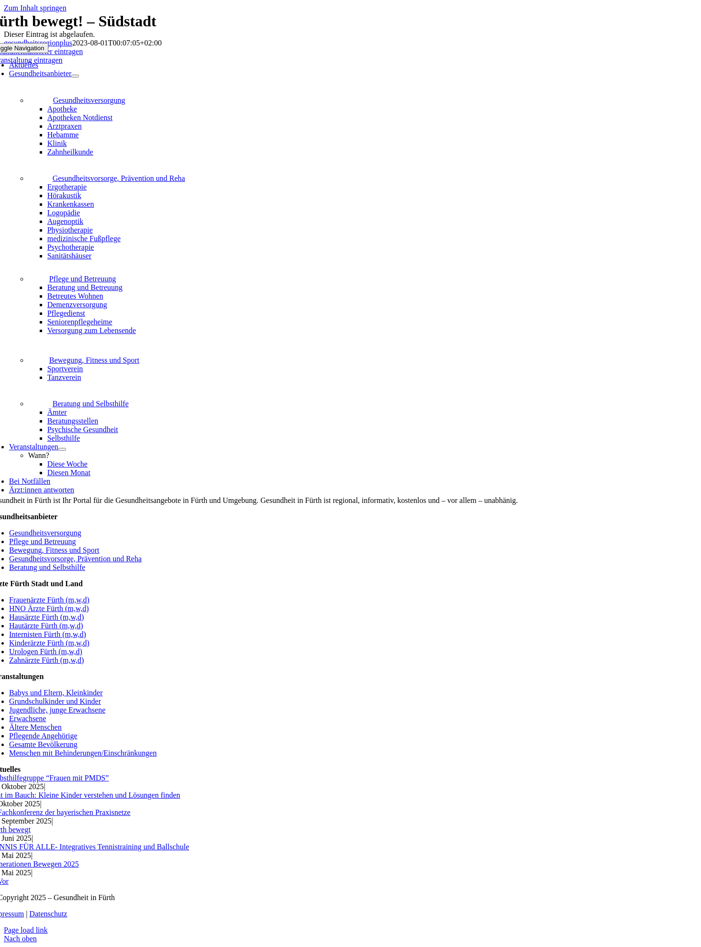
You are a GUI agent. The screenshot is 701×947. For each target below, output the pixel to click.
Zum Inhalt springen (35, 8)
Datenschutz (48, 914)
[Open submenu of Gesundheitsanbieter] (75, 76)
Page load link (26, 930)
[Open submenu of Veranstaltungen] (62, 449)
